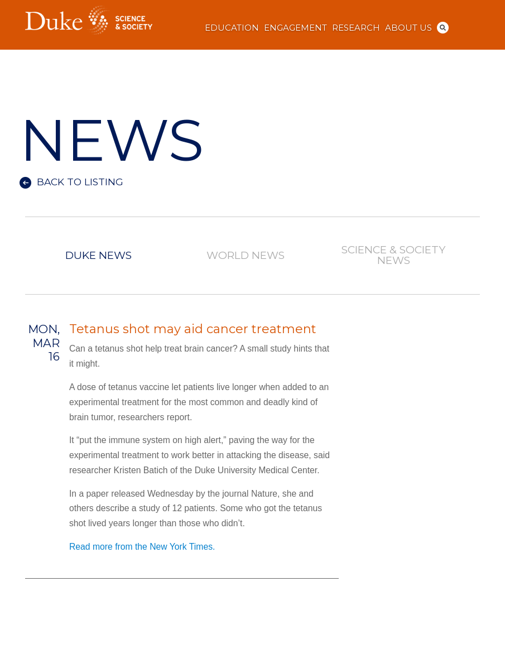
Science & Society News (393, 255)
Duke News (98, 256)
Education (232, 28)
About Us (408, 28)
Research (356, 28)
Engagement (295, 28)
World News (245, 256)
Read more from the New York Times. (142, 546)
